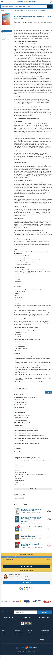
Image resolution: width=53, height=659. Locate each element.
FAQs (29, 632)
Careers (3, 632)
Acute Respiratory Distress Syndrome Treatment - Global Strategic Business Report (32, 535)
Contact (30, 630)
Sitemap (19, 651)
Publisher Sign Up (45, 630)
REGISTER (44, 612)
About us (4, 630)
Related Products (5, 39)
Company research (19, 632)
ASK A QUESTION (26, 582)
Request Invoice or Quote (26, 570)
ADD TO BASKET (26, 566)
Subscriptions (18, 635)
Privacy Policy (24, 651)
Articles (43, 635)
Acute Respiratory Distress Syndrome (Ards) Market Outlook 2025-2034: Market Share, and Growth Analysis (31, 544)
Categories (17, 630)
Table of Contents (5, 32)
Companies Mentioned (6, 35)
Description (3, 30)
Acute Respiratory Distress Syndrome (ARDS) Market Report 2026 (31, 527)
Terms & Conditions (31, 651)
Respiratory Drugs (19, 498)
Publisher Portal (45, 632)
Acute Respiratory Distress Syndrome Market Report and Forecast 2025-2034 (31, 510)
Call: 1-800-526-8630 (26, 579)
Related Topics (4, 37)
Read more (33, 488)
